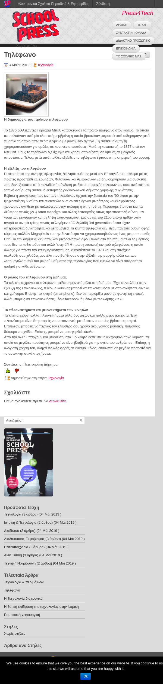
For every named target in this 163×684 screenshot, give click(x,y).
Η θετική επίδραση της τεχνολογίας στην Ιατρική (41, 607)
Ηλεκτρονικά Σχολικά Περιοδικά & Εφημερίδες (53, 4)
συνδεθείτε (57, 401)
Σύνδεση (103, 4)
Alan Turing (13, 555)
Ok (85, 676)
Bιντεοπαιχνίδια (16, 547)
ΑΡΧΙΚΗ (121, 24)
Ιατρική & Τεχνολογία (20, 522)
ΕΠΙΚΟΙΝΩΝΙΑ (126, 48)
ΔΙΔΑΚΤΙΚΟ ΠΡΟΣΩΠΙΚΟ (133, 40)
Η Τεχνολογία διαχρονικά (23, 598)
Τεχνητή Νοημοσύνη (20, 563)
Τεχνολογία (45, 65)
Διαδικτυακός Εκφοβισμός (24, 539)
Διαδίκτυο (11, 531)
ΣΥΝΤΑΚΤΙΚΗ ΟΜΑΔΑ (131, 32)
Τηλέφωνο (12, 590)
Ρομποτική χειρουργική (22, 615)
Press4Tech (137, 13)
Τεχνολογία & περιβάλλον (24, 582)
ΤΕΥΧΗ (142, 24)
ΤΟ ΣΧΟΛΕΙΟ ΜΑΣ (129, 56)
